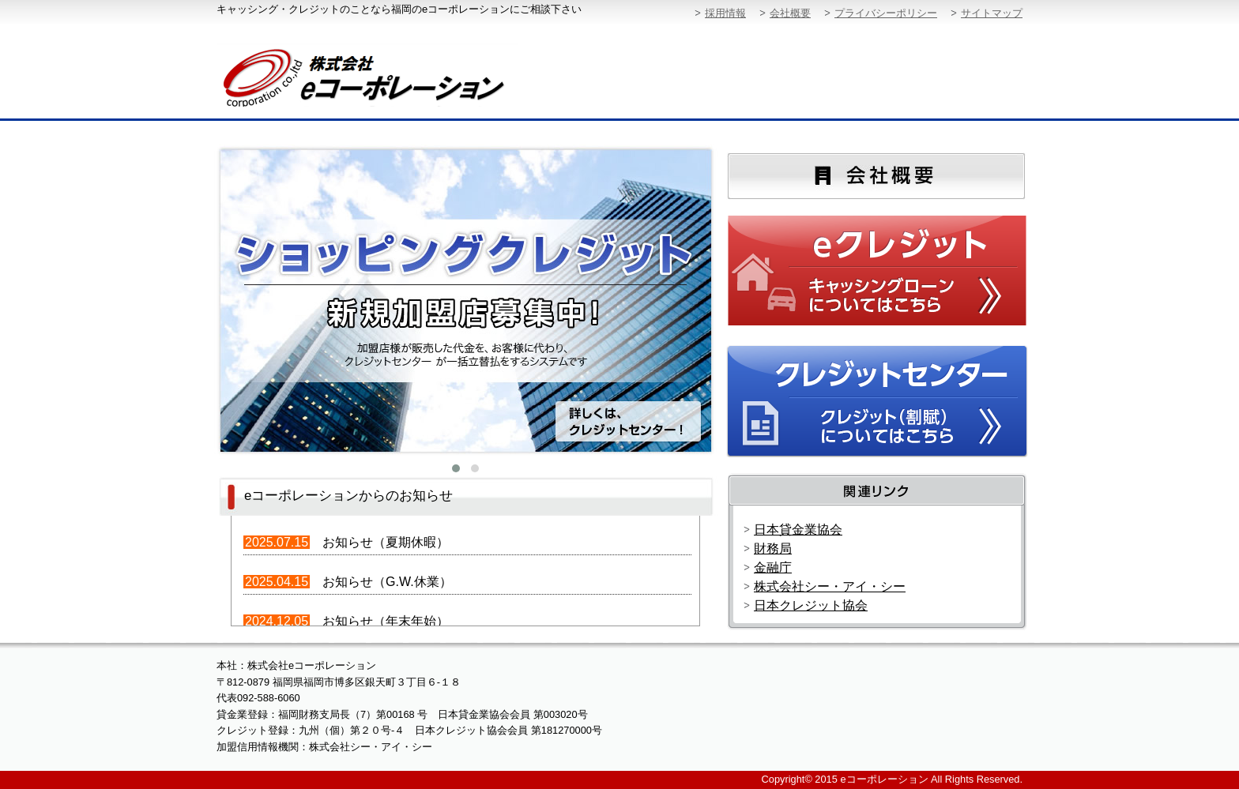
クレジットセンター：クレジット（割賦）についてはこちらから (878, 400)
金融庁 (773, 567)
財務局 (773, 548)
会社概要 (790, 13)
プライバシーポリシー (885, 13)
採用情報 (725, 13)
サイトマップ (991, 13)
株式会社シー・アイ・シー (830, 586)
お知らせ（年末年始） (385, 621)
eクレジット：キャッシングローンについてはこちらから (878, 272)
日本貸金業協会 (798, 529)
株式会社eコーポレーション (392, 75)
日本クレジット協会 (811, 605)
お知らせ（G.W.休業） (387, 581)
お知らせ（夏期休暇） (385, 542)
